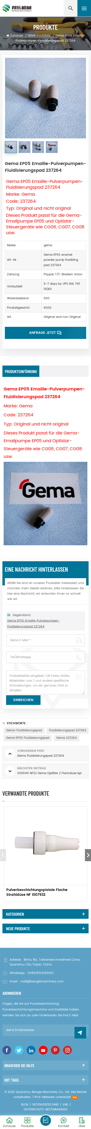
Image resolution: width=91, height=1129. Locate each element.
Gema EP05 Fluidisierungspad (27, 738)
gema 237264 (66, 738)
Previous (3, 855)
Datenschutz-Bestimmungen (45, 1109)
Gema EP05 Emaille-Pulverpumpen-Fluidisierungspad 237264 (33, 632)
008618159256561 (41, 973)
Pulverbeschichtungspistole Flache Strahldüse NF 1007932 (36, 892)
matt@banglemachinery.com (42, 981)
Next (88, 855)
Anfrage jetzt (42, 333)
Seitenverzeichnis (45, 1104)
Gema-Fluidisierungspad (24, 730)
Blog (24, 1104)
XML (65, 1104)
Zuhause (14, 35)
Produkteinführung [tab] (21, 371)
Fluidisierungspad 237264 (67, 730)
